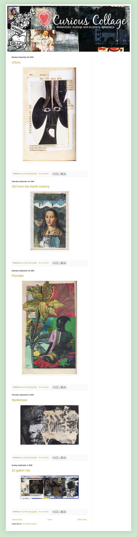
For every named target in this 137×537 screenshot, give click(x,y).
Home (50, 520)
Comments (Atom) (29, 524)
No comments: (44, 173)
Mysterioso (19, 400)
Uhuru (16, 62)
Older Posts (82, 520)
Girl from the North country (30, 186)
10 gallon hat (21, 470)
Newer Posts (17, 520)
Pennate (18, 276)
